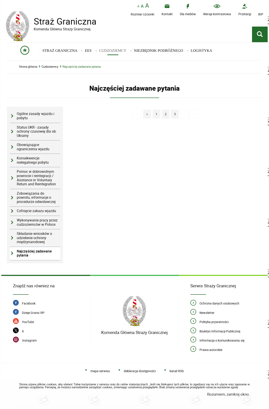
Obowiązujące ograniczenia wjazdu (33, 147)
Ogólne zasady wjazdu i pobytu (35, 116)
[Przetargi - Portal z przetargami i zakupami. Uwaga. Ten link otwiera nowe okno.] (244, 10)
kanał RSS (177, 371)
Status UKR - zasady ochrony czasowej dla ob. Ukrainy (37, 131)
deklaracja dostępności (140, 371)
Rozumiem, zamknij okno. (228, 394)
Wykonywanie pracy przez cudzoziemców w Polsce (37, 222)
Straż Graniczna (62, 21)
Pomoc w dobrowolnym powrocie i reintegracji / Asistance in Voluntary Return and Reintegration (36, 178)
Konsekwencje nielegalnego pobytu (33, 160)
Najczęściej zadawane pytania (82, 66)
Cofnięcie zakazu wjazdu (36, 211)
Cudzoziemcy (50, 66)
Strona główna (28, 66)
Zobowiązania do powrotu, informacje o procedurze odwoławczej (36, 197)
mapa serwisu (100, 371)
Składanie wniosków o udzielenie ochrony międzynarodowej (34, 238)
